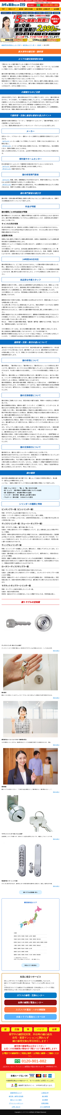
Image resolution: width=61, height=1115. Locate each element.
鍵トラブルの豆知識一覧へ (30, 892)
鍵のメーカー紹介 (16, 1100)
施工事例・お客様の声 (43, 9)
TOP (3, 9)
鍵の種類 (45, 1096)
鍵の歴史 (4, 692)
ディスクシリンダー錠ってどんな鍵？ (12, 645)
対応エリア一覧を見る (30, 965)
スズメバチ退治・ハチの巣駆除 (30, 1009)
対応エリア (11, 9)
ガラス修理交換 (45, 1107)
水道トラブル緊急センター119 (30, 1017)
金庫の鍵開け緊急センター (30, 1002)
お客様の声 (45, 1093)
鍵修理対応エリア (16, 1093)
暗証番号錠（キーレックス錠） (10, 881)
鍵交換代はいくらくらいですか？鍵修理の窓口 (14, 739)
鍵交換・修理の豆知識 (26, 9)
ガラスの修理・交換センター (30, 995)
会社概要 (56, 9)
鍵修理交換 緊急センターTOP (11, 45)
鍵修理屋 (4, 786)
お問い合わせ (16, 1107)
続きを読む (56, 650)
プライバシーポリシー (16, 1103)
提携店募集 (45, 1103)
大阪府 (39, 45)
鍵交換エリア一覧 (28, 45)
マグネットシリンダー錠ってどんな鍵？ (12, 834)
